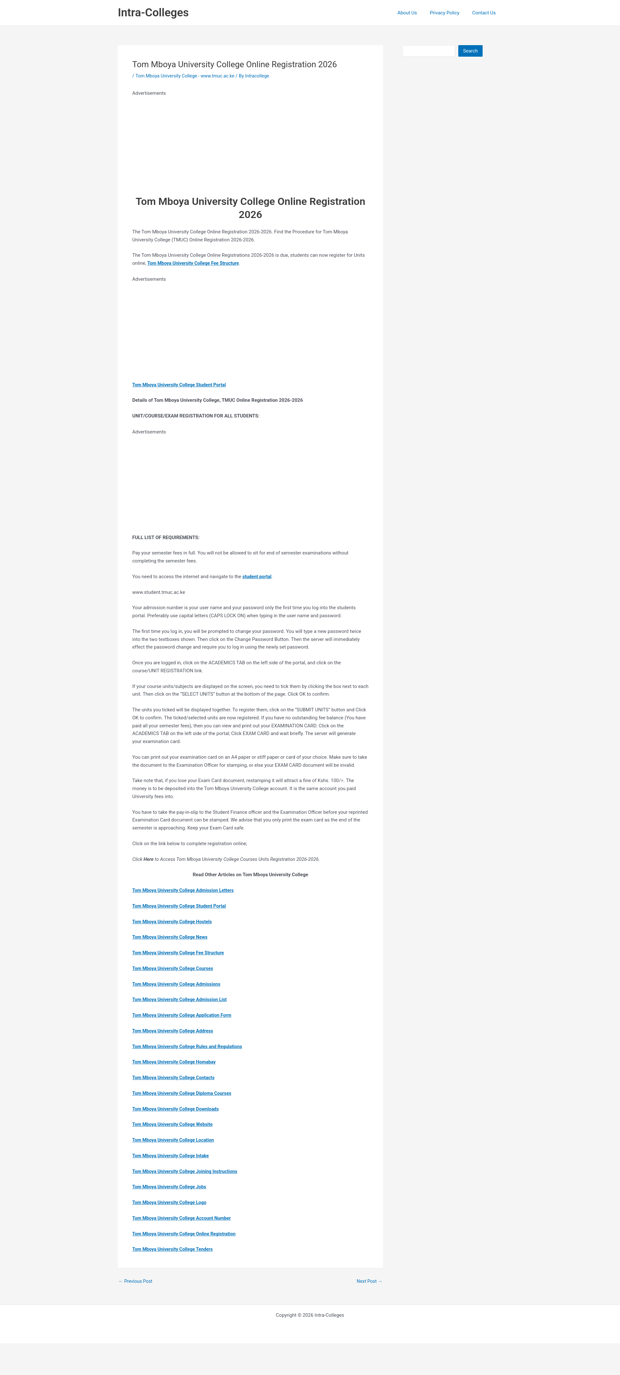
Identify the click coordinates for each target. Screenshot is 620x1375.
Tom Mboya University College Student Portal (181, 906)
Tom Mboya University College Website (174, 1124)
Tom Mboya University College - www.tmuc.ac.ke (187, 76)
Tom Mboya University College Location (175, 1140)
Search (470, 51)
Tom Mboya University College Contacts (175, 1077)
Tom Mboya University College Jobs (170, 1187)
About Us (415, 13)
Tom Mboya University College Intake (172, 1156)
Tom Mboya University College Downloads (177, 1109)
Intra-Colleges (153, 12)
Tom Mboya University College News (171, 937)
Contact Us (485, 13)
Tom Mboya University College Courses (174, 968)
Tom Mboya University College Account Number (183, 1218)
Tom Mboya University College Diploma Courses (184, 1093)
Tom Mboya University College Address (174, 1031)
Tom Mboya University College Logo (171, 1202)
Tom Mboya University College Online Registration (186, 1234)
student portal (257, 576)
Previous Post (136, 1281)
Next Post (368, 1281)
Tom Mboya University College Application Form (184, 1015)
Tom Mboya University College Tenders (174, 1249)
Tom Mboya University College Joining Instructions (187, 1171)
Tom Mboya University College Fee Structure (180, 953)
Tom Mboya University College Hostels (174, 922)
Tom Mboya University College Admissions (178, 984)
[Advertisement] (236, 142)
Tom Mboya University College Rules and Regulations (189, 1046)
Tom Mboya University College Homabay (175, 1062)
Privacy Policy (449, 13)
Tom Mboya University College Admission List (181, 999)
